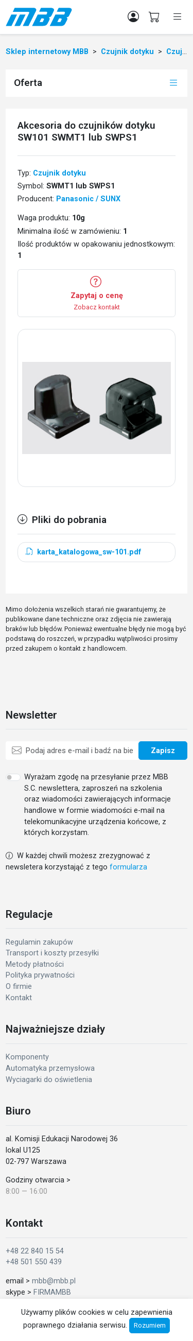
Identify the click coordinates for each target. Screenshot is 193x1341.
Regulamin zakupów (39, 942)
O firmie (19, 986)
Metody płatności (35, 964)
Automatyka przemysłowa (50, 1068)
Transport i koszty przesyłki (52, 953)
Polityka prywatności (40, 975)
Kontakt (19, 998)
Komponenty (27, 1057)
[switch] (13, 777)
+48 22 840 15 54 (35, 1251)
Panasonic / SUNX (88, 199)
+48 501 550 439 (34, 1262)
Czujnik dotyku (59, 173)
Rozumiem (150, 1325)
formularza (128, 867)
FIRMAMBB (52, 1292)
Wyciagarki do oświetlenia (49, 1079)
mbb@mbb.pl (54, 1281)
